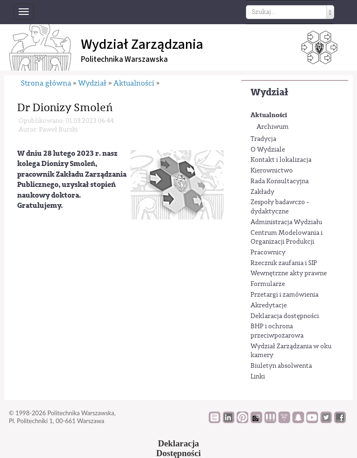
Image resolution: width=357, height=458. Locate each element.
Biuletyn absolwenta (281, 366)
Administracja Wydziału (286, 222)
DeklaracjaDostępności (178, 448)
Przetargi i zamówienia (284, 295)
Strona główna (46, 83)
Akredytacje (269, 305)
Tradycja (263, 139)
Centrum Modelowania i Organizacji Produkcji (287, 237)
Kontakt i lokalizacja (281, 160)
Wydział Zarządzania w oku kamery (291, 351)
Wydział (269, 92)
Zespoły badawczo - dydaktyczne (280, 207)
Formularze (268, 284)
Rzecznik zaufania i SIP (284, 263)
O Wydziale (268, 150)
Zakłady (262, 192)
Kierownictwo (272, 170)
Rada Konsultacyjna (280, 181)
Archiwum (273, 127)
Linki (258, 376)
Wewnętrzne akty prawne (289, 273)
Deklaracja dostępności (285, 316)
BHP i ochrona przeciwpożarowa (277, 331)
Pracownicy (268, 252)
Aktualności (269, 115)
